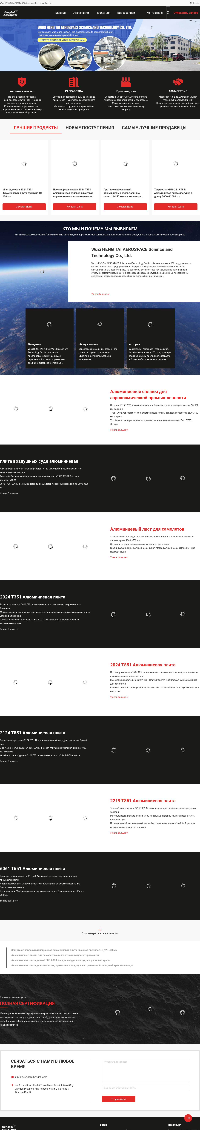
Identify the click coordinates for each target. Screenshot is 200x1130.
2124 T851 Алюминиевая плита (32, 732)
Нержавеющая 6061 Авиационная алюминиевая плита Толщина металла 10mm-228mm (42, 893)
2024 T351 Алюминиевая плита (32, 597)
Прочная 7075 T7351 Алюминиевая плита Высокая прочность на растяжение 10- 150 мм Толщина (154, 407)
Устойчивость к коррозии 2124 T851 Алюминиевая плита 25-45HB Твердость (40, 755)
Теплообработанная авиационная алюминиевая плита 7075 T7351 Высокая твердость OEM (39, 478)
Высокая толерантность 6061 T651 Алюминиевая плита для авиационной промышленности (38, 878)
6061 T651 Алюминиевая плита (32, 868)
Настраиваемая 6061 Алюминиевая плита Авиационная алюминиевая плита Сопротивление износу (40, 885)
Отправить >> (119, 1099)
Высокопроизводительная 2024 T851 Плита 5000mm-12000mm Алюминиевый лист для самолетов (153, 682)
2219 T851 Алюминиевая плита (143, 800)
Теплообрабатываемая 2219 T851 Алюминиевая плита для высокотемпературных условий (153, 810)
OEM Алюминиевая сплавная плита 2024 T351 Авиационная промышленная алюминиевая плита (40, 621)
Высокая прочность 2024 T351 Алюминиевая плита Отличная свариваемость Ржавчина (40, 606)
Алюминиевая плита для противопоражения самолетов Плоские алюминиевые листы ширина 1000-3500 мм (152, 538)
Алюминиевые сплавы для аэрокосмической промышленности (148, 394)
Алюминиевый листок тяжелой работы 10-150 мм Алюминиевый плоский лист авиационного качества (41, 470)
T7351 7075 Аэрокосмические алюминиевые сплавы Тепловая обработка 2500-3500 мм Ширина (154, 415)
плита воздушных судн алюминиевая (39, 461)
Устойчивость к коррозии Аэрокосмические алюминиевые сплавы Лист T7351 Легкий (151, 422)
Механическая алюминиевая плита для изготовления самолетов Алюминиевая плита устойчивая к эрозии (45, 614)
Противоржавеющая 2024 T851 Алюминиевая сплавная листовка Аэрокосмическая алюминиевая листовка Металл (73, 193)
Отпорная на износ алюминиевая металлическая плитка (139, 544)
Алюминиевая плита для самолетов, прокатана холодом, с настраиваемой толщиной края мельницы (72, 965)
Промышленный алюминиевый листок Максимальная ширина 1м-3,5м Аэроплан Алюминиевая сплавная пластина (152, 825)
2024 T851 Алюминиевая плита (143, 664)
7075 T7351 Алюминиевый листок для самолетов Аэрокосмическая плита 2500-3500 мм (44, 486)
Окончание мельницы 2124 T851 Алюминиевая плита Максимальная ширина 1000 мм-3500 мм (43, 750)
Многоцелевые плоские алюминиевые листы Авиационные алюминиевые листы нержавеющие (152, 817)
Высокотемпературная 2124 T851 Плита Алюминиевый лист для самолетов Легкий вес (43, 742)
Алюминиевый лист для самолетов (147, 529)
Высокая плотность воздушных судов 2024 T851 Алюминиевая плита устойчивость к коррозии (154, 689)
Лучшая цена (24, 206)
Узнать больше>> (100, 294)
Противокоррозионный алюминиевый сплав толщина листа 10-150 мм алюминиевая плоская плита (122, 193)
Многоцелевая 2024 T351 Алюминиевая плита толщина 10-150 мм (23, 193)
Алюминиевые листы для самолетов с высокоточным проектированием (55, 955)
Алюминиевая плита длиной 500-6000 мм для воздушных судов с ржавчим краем (60, 960)
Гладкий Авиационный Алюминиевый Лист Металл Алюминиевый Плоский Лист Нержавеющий (152, 550)
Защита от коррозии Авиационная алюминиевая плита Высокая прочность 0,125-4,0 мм (64, 950)
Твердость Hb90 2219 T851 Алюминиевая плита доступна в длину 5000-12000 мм (173, 193)
